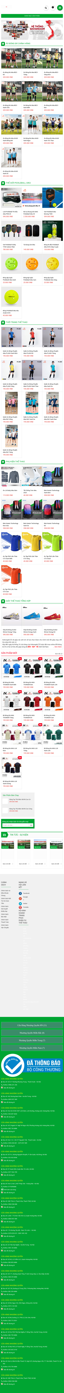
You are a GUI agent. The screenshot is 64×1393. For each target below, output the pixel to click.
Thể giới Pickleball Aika (18, 183)
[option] (32, 30)
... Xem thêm (57, 647)
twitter (25, 903)
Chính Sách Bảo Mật (4, 915)
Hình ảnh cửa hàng (10, 1189)
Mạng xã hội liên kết (23, 884)
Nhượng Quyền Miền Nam (32, 1048)
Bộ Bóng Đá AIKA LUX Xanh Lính (51, 749)
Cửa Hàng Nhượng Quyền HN (32, 1025)
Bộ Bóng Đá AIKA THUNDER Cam (49, 716)
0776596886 (12, 1186)
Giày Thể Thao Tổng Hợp (18, 601)
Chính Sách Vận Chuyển (5, 926)
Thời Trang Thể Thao (16, 322)
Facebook (25, 893)
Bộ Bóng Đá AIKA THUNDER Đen (29, 683)
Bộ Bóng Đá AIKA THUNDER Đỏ (29, 716)
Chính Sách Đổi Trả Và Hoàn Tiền (6, 901)
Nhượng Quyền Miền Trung (32, 1040)
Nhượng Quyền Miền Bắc (32, 1033)
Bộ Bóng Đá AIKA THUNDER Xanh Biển (9, 683)
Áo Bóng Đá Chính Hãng (18, 43)
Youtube (25, 907)
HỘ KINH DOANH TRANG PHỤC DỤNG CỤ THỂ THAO (23, 917)
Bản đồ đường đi (9, 1088)
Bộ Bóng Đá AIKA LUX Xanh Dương (10, 782)
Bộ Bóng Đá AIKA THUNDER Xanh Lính (50, 683)
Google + (25, 898)
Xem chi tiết (6, 864)
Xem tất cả (58, 654)
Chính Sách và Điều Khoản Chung (5, 893)
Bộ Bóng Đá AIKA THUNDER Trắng (8, 716)
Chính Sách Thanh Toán (5, 921)
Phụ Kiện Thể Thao (15, 461)
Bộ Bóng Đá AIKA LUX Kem (10, 749)
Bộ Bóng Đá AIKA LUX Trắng (30, 749)
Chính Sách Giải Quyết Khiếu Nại (4, 909)
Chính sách (4, 883)
